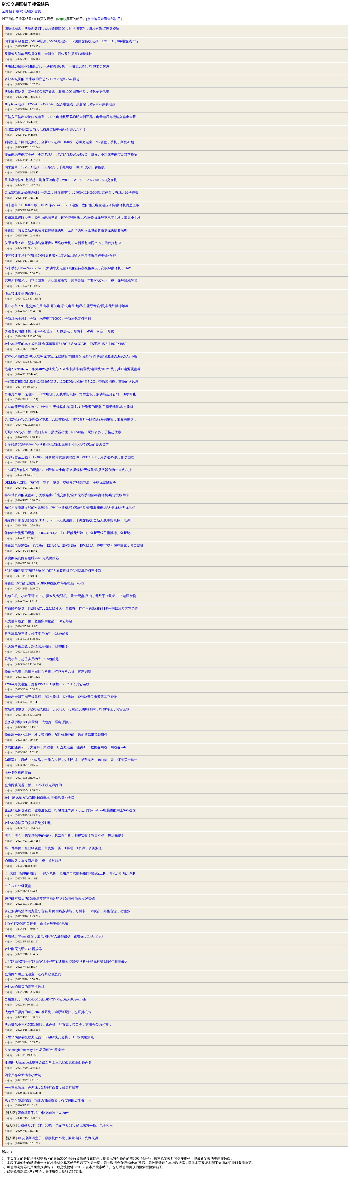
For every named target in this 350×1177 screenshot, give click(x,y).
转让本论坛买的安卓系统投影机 (28, 823)
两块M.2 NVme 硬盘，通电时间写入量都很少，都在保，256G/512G (54, 936)
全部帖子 (8, 11)
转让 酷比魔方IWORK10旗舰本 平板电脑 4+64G (39, 797)
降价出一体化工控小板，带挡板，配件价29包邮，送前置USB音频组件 (56, 734)
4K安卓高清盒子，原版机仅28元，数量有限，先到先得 (58, 1138)
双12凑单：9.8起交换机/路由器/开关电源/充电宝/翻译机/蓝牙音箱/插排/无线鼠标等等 (66, 306)
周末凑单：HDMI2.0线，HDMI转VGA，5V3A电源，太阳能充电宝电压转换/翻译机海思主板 (72, 205)
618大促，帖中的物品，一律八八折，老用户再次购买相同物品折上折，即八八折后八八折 (70, 873)
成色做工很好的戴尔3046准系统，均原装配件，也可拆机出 (48, 1012)
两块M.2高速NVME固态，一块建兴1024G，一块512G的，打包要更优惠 (57, 66)
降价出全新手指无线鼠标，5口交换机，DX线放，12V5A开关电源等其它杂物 (61, 697)
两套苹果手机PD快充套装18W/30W (43, 1113)
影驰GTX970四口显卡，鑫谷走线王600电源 (36, 924)
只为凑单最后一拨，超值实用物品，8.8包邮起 (38, 621)
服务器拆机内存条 (18, 772)
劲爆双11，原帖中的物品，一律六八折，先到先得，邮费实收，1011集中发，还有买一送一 (71, 760)
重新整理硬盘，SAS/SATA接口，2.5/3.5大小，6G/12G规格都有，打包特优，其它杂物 (67, 709)
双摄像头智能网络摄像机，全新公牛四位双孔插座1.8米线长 (48, 54)
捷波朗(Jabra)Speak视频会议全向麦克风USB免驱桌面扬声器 (48, 1062)
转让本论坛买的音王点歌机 (24, 987)
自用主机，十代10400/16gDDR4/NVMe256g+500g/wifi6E (45, 999)
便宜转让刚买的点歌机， (23, 293)
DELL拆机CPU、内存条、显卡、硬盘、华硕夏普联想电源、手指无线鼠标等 (60, 482)
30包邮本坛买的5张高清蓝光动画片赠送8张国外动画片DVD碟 (50, 898)
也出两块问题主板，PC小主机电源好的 (33, 785)
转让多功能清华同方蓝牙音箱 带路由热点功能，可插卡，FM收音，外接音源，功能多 (67, 911)
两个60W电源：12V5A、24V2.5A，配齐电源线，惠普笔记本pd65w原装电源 (60, 104)
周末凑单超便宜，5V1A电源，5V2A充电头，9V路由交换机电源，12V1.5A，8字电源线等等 (72, 41)
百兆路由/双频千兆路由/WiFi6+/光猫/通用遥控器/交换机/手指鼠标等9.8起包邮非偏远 (66, 961)
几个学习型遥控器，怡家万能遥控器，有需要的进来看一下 (48, 1100)
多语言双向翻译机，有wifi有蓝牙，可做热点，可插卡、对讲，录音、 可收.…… (63, 331)
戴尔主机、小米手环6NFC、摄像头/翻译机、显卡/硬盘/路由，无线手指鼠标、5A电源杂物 (70, 596)
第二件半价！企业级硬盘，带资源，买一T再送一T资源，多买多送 (53, 848)
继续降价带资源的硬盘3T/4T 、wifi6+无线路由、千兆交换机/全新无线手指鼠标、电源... (68, 520)
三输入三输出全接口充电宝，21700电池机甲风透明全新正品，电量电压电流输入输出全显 (70, 117)
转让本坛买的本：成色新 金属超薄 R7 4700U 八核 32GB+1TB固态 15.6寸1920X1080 (65, 344)
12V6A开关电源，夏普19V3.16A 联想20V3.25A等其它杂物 (47, 684)
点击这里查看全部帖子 (104, 19)
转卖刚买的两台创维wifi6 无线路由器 (32, 558)
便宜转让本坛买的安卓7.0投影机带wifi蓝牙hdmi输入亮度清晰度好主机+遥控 (60, 255)
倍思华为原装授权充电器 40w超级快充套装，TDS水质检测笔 (49, 1037)
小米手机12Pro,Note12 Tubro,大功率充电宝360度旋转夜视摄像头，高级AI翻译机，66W (68, 268)
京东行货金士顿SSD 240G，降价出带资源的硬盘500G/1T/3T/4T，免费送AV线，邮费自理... (71, 457)
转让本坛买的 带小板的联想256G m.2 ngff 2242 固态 (42, 79)
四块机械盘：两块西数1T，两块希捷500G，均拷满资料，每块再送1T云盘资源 (62, 28)
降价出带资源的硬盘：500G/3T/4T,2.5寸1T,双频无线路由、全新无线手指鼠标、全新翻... (68, 533)
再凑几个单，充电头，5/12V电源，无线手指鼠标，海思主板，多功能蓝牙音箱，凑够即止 (70, 394)
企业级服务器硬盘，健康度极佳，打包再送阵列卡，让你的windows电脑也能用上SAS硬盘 (70, 810)
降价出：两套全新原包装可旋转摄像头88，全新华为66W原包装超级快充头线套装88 (66, 230)
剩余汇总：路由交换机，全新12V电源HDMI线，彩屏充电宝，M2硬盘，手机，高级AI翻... (70, 142)
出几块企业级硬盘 (18, 886)
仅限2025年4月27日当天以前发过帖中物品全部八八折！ (45, 129)
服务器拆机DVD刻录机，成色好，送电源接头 (38, 722)
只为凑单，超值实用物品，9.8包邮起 (32, 659)
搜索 (19, 11)
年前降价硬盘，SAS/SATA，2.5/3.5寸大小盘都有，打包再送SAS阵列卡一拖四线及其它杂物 (71, 608)
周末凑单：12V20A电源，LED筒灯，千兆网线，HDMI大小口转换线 (55, 167)
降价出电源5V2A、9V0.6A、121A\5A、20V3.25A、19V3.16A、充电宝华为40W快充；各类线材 (74, 545)
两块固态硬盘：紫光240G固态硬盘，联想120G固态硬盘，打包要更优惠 (57, 91)
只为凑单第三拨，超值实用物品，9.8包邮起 (37, 634)
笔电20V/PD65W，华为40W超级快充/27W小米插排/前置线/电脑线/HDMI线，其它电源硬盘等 (73, 369)
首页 (37, 11)
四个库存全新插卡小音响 (23, 1075)
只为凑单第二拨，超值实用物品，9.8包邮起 (37, 646)
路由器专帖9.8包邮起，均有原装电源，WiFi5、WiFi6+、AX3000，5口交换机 (61, 180)
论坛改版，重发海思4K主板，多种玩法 (33, 861)
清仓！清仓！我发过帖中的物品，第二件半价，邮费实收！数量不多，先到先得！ (64, 835)
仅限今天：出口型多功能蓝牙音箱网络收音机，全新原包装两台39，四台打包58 (63, 243)
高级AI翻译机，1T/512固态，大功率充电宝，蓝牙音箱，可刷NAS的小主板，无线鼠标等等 (71, 281)
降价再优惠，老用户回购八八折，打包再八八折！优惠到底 (48, 671)
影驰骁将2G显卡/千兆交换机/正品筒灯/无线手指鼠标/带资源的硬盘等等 (57, 444)
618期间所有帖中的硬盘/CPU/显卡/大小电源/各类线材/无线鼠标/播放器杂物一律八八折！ (70, 470)
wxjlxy (8, 33)
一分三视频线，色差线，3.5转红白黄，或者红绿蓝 (42, 1087)
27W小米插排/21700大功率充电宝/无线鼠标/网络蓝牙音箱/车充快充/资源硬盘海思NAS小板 (71, 356)
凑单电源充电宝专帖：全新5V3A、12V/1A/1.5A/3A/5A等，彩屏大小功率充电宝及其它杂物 (71, 155)
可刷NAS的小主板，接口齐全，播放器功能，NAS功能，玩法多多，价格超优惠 (63, 432)
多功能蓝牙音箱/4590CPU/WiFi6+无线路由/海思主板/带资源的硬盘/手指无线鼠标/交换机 (69, 407)
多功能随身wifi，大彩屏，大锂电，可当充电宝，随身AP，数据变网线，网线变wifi (65, 747)
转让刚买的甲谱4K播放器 (23, 949)
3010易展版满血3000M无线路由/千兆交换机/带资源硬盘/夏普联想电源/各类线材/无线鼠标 (70, 508)
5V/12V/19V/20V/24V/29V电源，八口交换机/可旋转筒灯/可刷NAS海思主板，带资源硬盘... (70, 419)
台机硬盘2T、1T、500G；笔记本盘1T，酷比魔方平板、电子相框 (65, 1125)
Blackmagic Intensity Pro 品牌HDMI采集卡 (35, 1050)
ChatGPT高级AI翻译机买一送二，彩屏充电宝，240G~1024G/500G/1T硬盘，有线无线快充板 (71, 192)
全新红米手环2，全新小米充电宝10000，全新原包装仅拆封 (48, 318)
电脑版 (29, 11)
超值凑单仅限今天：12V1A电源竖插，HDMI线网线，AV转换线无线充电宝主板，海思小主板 (73, 218)
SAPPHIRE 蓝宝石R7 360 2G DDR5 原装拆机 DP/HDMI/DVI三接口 (53, 571)
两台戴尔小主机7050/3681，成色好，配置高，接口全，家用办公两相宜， (58, 1024)
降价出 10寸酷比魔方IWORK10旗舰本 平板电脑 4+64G (44, 583)
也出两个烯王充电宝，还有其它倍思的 (33, 974)
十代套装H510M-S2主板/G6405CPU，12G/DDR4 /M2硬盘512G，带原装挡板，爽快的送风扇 (71, 381)
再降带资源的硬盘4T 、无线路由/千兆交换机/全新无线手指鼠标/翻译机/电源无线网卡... (68, 495)
